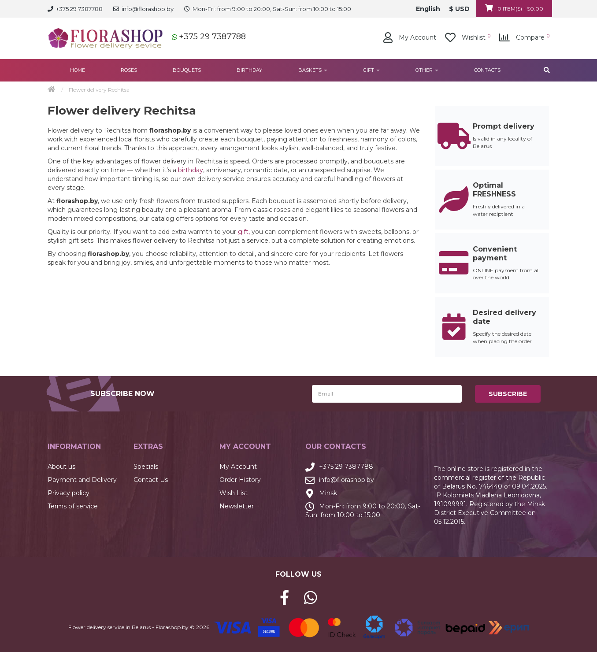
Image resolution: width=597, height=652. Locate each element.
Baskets (312, 70)
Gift (371, 70)
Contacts (487, 70)
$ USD (459, 9)
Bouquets (187, 70)
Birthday (249, 70)
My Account (238, 466)
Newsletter (236, 506)
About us (61, 466)
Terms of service (73, 506)
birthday (190, 170)
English (428, 9)
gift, (244, 232)
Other (426, 70)
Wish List (233, 493)
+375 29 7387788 (212, 36)
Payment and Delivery (82, 480)
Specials (145, 466)
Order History (240, 480)
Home (77, 70)
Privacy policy (68, 493)
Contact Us (150, 480)
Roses (129, 70)
